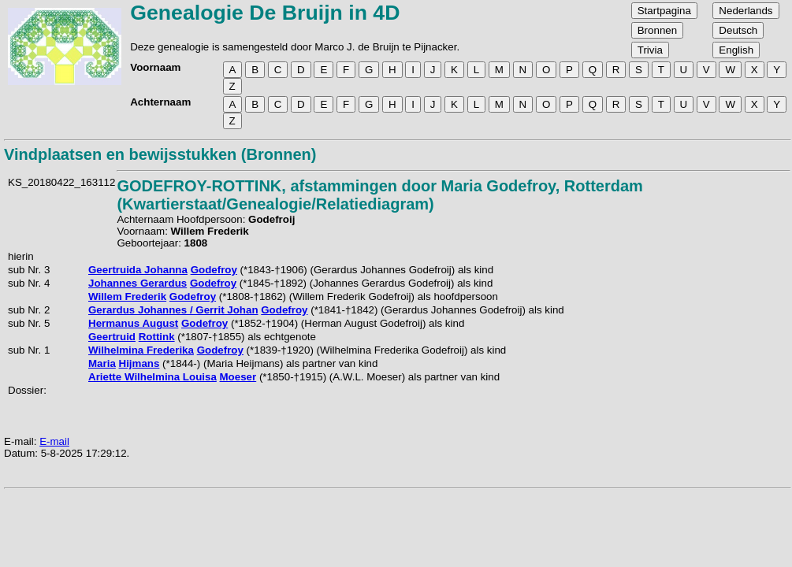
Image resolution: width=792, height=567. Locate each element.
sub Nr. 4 (29, 283)
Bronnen (657, 30)
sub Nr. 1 (29, 350)
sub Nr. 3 (29, 270)
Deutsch (738, 30)
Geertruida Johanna (138, 270)
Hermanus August (133, 323)
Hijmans (139, 363)
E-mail (54, 441)
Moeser (238, 377)
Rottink (157, 337)
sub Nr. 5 (29, 323)
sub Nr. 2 (29, 310)
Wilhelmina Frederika (141, 350)
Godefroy (214, 270)
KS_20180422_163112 (61, 182)
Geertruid (112, 337)
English (736, 50)
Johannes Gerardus (137, 283)
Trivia (650, 50)
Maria (102, 363)
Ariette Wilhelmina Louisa (152, 377)
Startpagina (664, 11)
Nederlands (745, 11)
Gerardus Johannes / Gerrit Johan (173, 310)
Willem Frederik (127, 296)
